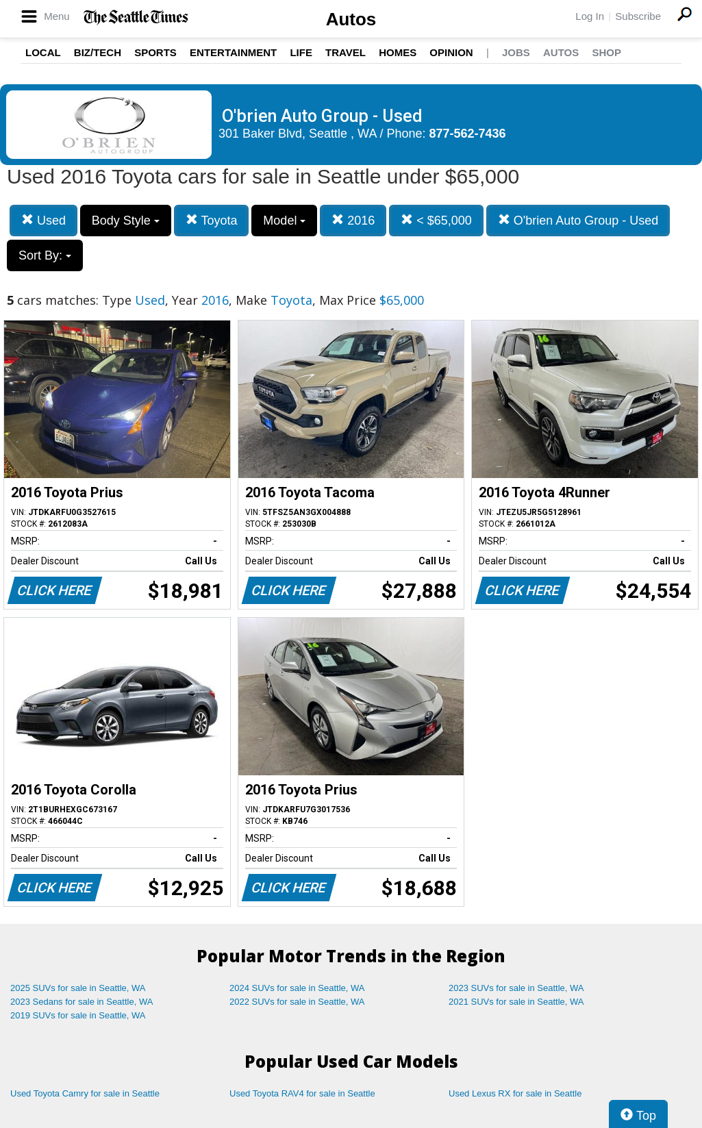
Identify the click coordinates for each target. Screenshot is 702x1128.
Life (301, 52)
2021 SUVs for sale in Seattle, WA (516, 1002)
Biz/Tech (97, 52)
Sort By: (44, 255)
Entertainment (233, 52)
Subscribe (638, 16)
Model (284, 220)
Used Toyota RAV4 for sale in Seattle (302, 1093)
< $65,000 (436, 220)
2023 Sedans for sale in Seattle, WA (81, 1002)
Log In (589, 16)
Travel (345, 52)
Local (43, 52)
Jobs (516, 52)
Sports (155, 52)
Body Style (126, 220)
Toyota (212, 220)
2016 (353, 220)
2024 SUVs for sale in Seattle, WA (297, 988)
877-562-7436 (467, 133)
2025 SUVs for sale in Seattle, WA (78, 988)
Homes (397, 52)
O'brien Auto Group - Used (578, 220)
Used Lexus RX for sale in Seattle (515, 1093)
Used (43, 220)
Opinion (451, 52)
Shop (606, 52)
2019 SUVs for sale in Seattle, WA (78, 1015)
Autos (351, 19)
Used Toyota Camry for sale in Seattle (85, 1093)
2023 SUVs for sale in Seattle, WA (516, 988)
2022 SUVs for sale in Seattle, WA (297, 1002)
